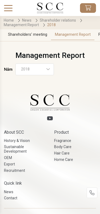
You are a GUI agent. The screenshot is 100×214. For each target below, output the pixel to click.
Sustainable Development (15, 149)
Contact (10, 198)
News (8, 192)
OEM (8, 158)
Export (9, 164)
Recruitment (14, 170)
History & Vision (17, 140)
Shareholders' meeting (27, 34)
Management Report (73, 34)
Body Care (62, 147)
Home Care (63, 159)
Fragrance (62, 140)
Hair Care (62, 153)
